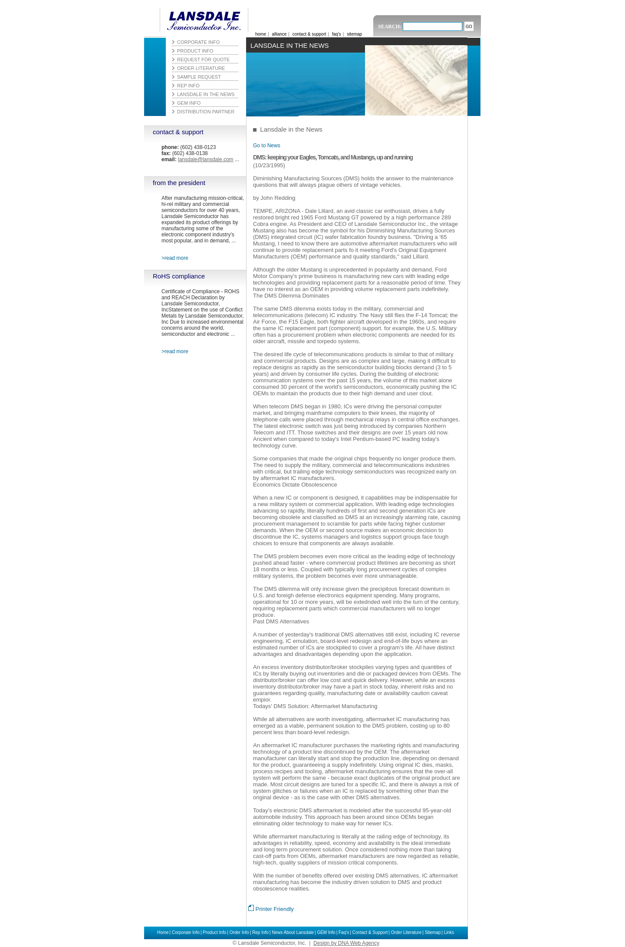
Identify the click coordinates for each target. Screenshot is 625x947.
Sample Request (199, 76)
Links (449, 932)
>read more (174, 258)
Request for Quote (203, 59)
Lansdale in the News (205, 94)
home (260, 34)
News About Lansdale (293, 932)
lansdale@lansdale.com (206, 159)
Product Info (214, 932)
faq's (336, 34)
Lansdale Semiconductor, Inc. (201, 20)
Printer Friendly (271, 909)
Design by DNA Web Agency (346, 943)
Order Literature (406, 932)
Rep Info (260, 932)
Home (163, 932)
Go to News (266, 145)
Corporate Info (186, 932)
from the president (179, 182)
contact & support (178, 132)
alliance (279, 34)
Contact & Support (370, 932)
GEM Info (326, 932)
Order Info (239, 932)
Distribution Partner (205, 111)
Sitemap (433, 932)
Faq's (344, 932)
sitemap (354, 34)
